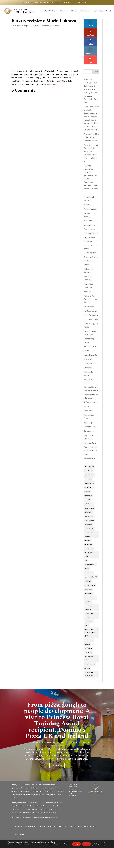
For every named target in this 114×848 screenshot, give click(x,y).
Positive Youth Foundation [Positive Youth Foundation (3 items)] (88, 592)
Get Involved (85, 11)
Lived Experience (91, 300)
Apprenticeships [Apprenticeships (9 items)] (89, 460)
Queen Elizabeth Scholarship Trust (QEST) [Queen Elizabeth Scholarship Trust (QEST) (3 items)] (89, 617)
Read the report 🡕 (83, 2)
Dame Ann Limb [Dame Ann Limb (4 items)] (89, 493)
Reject (83, 844)
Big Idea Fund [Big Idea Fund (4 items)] (88, 464)
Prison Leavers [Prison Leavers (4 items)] (88, 606)
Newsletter (88, 344)
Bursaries (45, 25)
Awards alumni (90, 193)
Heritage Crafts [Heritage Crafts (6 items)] (88, 533)
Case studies (55, 25)
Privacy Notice (19, 819)
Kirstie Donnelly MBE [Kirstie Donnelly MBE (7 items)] (90, 562)
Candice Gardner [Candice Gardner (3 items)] (89, 468)
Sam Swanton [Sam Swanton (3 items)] (88, 633)
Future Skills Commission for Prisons (90, 284)
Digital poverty (90, 237)
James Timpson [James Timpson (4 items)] (88, 557)
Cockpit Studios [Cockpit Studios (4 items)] (89, 472)
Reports (87, 391)
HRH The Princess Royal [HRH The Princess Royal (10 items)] (89, 539)
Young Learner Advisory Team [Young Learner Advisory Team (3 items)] (88, 658)
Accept (71, 844)
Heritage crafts (90, 295)
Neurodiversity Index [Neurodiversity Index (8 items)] (90, 582)
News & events (90, 339)
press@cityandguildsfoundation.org (45, 802)
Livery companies (91, 304)
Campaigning (89, 209)
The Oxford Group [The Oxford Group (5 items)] (89, 649)
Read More (57, 750)
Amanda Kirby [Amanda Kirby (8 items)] (88, 455)
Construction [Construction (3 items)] (88, 480)
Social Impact (89, 411)
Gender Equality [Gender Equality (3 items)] (89, 514)
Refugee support (91, 387)
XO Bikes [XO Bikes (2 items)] (87, 653)
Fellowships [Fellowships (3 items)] (88, 509)
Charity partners (91, 218)
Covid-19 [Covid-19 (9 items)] (87, 485)
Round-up (88, 407)
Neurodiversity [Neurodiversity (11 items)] (88, 578)
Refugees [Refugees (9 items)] (87, 629)
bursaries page (50, 84)
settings (12, 846)
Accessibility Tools (101, 11)
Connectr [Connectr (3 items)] (87, 476)
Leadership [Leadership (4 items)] (87, 566)
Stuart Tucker (20, 25)
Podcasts (88, 352)
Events (86, 249)
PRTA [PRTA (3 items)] (86, 610)
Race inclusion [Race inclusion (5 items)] (88, 625)
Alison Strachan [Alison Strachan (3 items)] (89, 451)
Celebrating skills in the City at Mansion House (91, 122)
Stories (73, 11)
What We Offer (49, 11)
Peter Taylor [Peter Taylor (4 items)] (87, 587)
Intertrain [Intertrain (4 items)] (87, 553)
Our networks (89, 348)
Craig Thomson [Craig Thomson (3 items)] (88, 489)
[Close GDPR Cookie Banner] (104, 844)
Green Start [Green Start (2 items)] (87, 525)
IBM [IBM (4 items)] (85, 545)
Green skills (89, 291)
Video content (90, 427)
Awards (87, 189)
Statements (89, 416)
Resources (88, 395)
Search (96, 56)
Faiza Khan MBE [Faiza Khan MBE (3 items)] (89, 505)
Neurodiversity (90, 331)
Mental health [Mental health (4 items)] (88, 574)
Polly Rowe (30, 727)
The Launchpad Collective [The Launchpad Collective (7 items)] (88, 643)
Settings (95, 844)
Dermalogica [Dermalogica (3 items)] (88, 497)
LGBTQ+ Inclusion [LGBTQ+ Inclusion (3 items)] (89, 570)
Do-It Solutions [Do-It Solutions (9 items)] (88, 501)
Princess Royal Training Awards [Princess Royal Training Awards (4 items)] (89, 600)
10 (65, 760)
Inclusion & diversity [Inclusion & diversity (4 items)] (90, 549)
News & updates (76, 811)
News (86, 335)
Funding (87, 276)
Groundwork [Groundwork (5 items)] (88, 529)
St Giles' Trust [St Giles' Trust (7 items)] (88, 637)
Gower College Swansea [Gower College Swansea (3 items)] (88, 519)
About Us (63, 11)
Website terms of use (91, 811)
